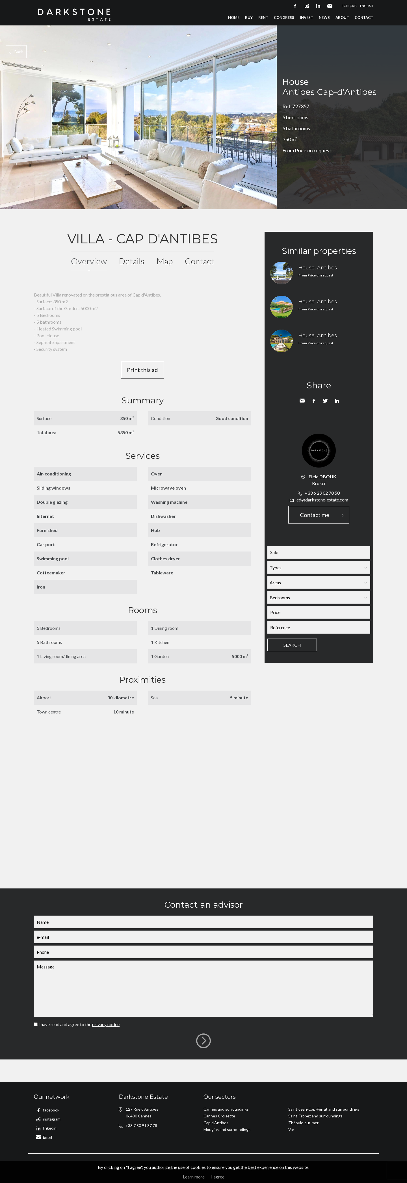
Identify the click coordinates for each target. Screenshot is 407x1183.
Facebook (313, 400)
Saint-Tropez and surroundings (315, 1115)
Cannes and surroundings (226, 1109)
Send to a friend (302, 400)
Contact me (314, 514)
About (342, 17)
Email (329, 5)
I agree (217, 1176)
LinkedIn (336, 400)
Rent (263, 17)
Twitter (325, 400)
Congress (284, 17)
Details (131, 261)
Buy (249, 17)
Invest (306, 17)
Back (18, 51)
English (366, 6)
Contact (364, 17)
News (324, 17)
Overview (89, 261)
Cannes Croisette (219, 1115)
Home (233, 17)
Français (349, 6)
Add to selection (403, 31)
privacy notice (106, 1024)
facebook (295, 5)
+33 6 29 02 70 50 (322, 493)
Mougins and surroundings (227, 1129)
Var (291, 1129)
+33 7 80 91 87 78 (141, 1125)
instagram (306, 5)
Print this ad (142, 369)
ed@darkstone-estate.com (322, 499)
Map (165, 261)
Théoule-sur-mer (303, 1122)
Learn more (194, 1176)
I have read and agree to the (79, 1024)
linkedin (318, 5)
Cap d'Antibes (216, 1122)
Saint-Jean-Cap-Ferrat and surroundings (323, 1109)
